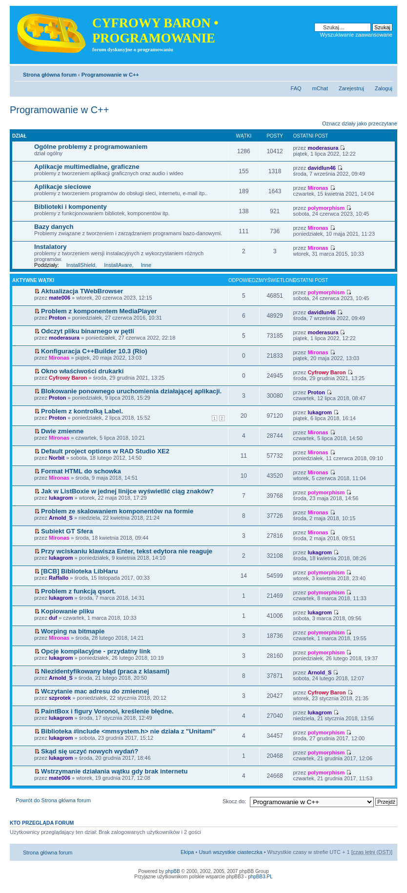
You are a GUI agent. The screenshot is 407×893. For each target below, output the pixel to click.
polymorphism (326, 208)
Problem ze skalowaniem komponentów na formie (117, 511)
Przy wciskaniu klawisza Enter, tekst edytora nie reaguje (126, 551)
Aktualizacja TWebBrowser (82, 291)
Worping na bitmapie (72, 631)
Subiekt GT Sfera (67, 531)
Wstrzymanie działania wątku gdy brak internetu (114, 771)
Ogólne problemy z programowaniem (90, 146)
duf (53, 618)
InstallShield (80, 265)
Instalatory (50, 246)
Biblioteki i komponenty (70, 206)
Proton (57, 318)
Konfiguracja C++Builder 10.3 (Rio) (94, 351)
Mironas (317, 188)
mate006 (59, 298)
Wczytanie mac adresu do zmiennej (95, 691)
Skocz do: (234, 801)
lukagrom (319, 412)
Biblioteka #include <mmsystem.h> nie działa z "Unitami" (128, 731)
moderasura (322, 148)
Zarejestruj (351, 88)
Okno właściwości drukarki (82, 371)
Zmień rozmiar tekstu (385, 72)
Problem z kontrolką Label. (82, 411)
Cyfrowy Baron (68, 378)
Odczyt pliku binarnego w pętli (87, 331)
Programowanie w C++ (110, 75)
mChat (320, 88)
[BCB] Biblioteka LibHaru (79, 571)
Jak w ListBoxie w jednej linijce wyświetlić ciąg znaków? (127, 491)
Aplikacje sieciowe (62, 186)
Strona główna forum (50, 75)
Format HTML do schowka (81, 471)
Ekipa (187, 852)
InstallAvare (118, 265)
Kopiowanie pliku (67, 611)
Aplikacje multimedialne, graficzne (86, 166)
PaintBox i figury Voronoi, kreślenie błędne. (107, 711)
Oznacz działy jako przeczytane (359, 123)
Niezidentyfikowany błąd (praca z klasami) (105, 671)
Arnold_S (61, 518)
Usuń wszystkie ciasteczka (230, 852)
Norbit (56, 458)
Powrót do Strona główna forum (53, 800)
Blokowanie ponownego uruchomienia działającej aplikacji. (131, 391)
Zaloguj (383, 88)
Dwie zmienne (62, 431)
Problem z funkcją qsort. (78, 591)
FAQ (296, 88)
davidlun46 (321, 168)
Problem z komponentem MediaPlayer (99, 311)
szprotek (60, 698)
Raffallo (58, 578)
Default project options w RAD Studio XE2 (105, 451)
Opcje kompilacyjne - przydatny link (95, 651)
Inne (146, 265)
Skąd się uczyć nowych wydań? (89, 751)
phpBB (172, 871)
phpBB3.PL (260, 876)
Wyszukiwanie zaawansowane (356, 35)
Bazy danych (54, 226)
